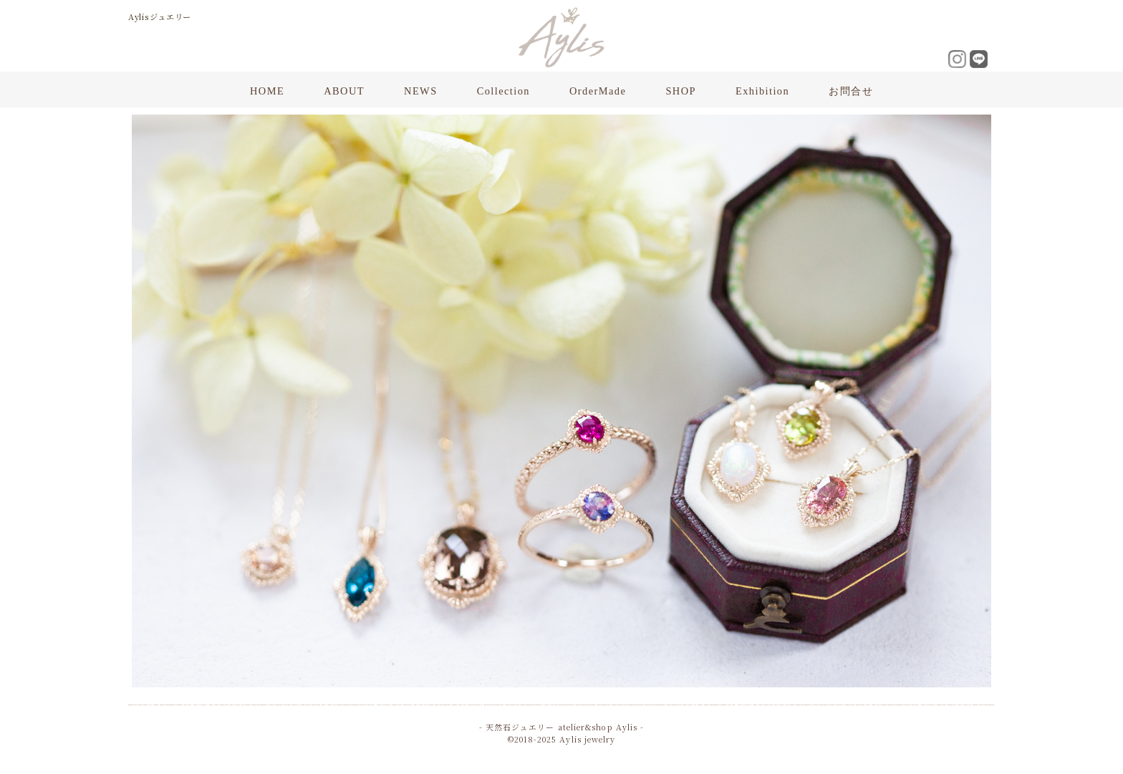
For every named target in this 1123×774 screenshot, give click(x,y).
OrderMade (597, 91)
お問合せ (851, 91)
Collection (503, 91)
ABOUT (344, 91)
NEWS (421, 91)
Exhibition (762, 91)
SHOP (680, 91)
